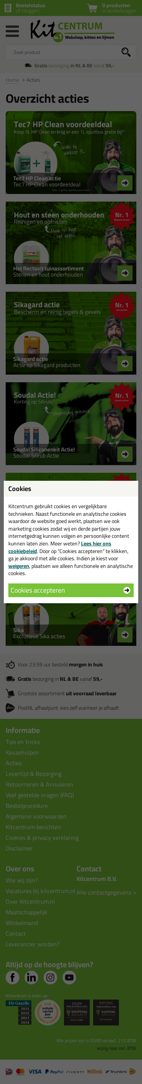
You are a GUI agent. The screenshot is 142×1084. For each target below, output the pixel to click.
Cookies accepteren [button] (38, 590)
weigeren (18, 566)
